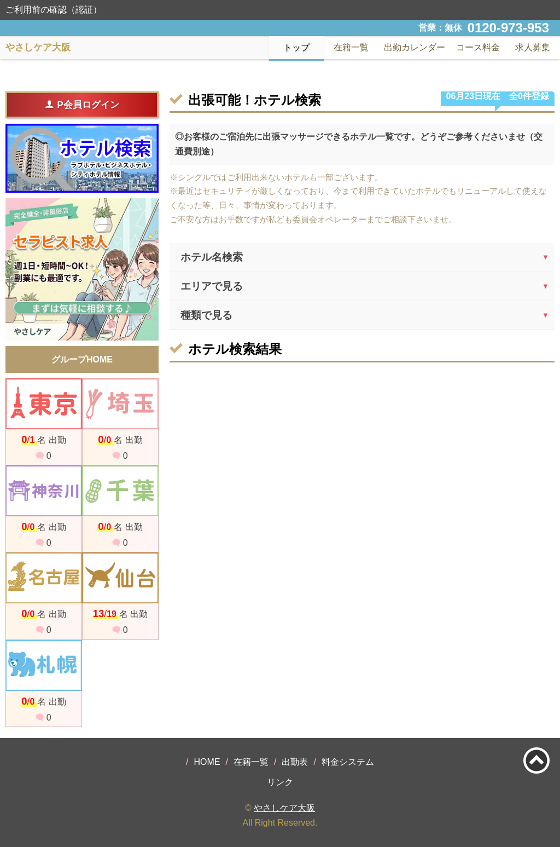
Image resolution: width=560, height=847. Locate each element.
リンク (280, 782)
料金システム (348, 762)
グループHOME (82, 359)
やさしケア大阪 (284, 808)
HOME (207, 762)
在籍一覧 (251, 762)
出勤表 (295, 762)
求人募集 (532, 47)
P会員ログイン (82, 104)
